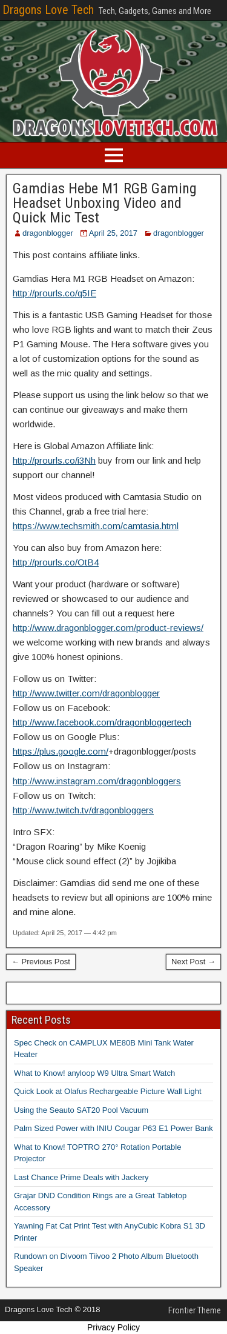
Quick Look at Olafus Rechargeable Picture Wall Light (108, 1091)
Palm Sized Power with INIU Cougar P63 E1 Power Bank (113, 1128)
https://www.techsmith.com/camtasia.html (96, 526)
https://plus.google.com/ (60, 751)
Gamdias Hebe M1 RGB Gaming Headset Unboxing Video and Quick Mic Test (105, 203)
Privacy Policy (113, 1327)
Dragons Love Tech (48, 9)
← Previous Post (41, 961)
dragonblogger (47, 233)
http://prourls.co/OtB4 (56, 562)
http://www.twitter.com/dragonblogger (86, 693)
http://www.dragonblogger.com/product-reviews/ (108, 627)
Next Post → (193, 961)
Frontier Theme (194, 1310)
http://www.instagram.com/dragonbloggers (97, 781)
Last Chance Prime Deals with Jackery (81, 1177)
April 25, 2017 (113, 233)
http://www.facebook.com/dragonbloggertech (102, 722)
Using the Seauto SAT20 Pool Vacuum (81, 1110)
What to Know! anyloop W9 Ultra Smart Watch (94, 1073)
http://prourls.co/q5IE (54, 293)
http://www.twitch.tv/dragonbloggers (83, 810)
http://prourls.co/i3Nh (54, 460)
